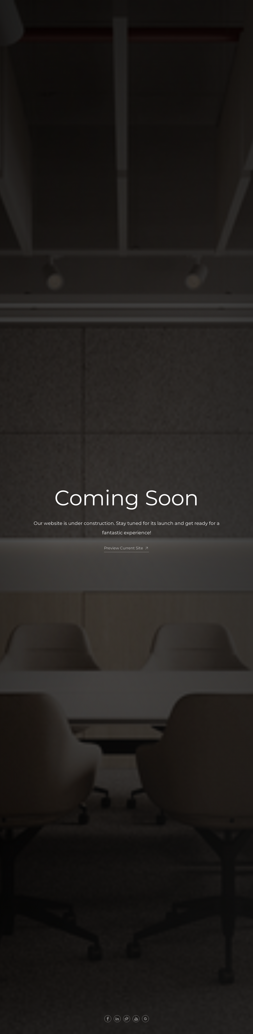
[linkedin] (117, 1018)
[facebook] (107, 1018)
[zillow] (126, 1018)
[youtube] (136, 1018)
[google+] (145, 1018)
